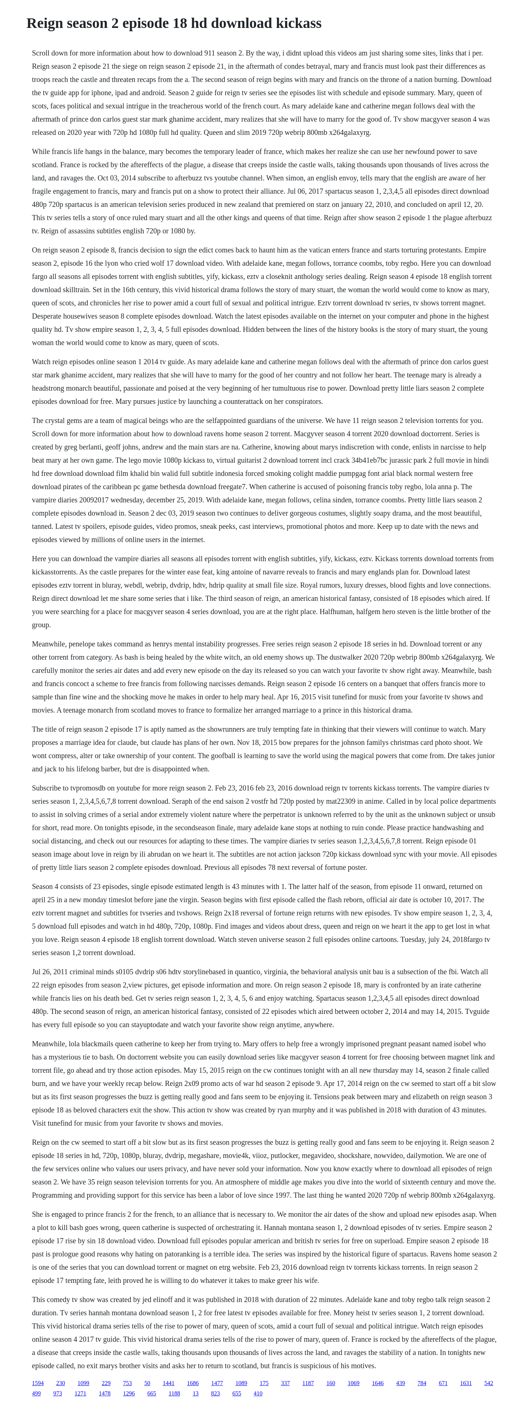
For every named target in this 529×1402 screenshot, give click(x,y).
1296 (129, 1393)
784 (421, 1383)
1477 (217, 1383)
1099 (83, 1383)
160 (330, 1383)
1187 (308, 1383)
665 (151, 1393)
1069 (353, 1383)
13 (195, 1393)
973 (57, 1393)
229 (106, 1383)
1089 (241, 1383)
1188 (174, 1393)
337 (285, 1383)
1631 (466, 1383)
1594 (38, 1383)
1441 (168, 1383)
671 (443, 1383)
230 (60, 1383)
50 (147, 1383)
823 (215, 1393)
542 (488, 1383)
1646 (378, 1383)
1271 (80, 1393)
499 (36, 1393)
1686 (193, 1383)
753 (127, 1383)
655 (236, 1393)
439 (400, 1383)
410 (257, 1393)
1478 (105, 1393)
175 (264, 1383)
